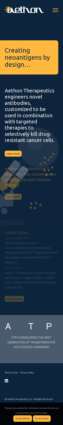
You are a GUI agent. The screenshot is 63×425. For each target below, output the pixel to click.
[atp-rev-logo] (31, 326)
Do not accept (41, 418)
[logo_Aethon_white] (26, 9)
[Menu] (53, 9)
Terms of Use (11, 372)
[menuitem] (53, 9)
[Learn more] (13, 154)
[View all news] (14, 299)
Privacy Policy (27, 372)
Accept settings (23, 418)
